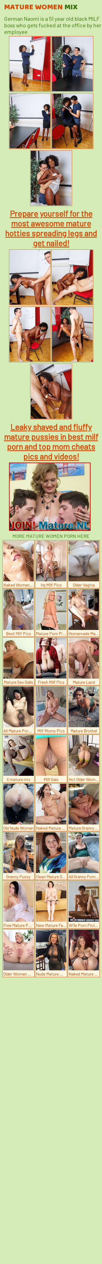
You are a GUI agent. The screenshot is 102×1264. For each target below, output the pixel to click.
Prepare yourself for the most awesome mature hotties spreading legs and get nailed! (51, 228)
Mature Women (41, 7)
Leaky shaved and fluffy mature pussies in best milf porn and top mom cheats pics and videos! (51, 441)
